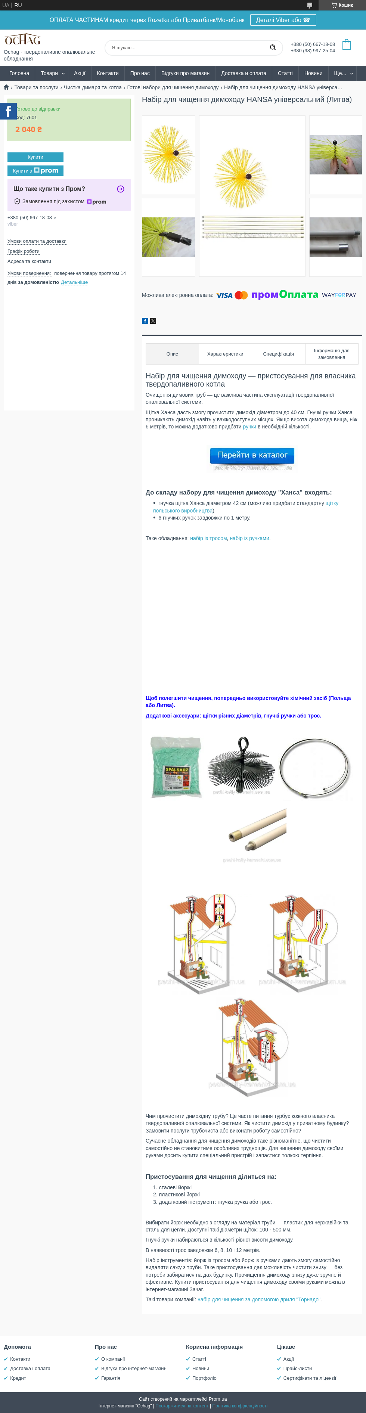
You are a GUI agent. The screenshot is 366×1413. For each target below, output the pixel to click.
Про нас (140, 73)
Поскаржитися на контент (181, 1406)
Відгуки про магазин (185, 73)
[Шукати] (272, 48)
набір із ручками (249, 538)
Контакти (108, 73)
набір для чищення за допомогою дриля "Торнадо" (259, 1299)
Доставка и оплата (243, 73)
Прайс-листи (297, 1368)
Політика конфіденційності (240, 1406)
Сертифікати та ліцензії (309, 1378)
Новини (313, 73)
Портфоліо (204, 1378)
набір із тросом (208, 538)
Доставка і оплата (30, 1368)
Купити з (35, 170)
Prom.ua (218, 1399)
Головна (19, 73)
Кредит (18, 1378)
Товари (49, 73)
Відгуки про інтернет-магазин (134, 1368)
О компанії (113, 1359)
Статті (285, 73)
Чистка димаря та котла (93, 87)
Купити (35, 157)
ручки (250, 427)
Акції (79, 73)
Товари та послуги (36, 87)
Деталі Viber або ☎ (283, 20)
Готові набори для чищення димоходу (172, 87)
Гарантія (110, 1378)
